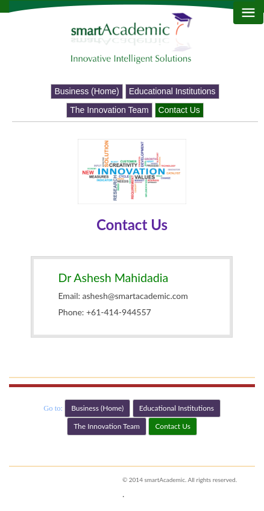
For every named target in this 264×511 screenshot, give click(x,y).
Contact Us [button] (179, 110)
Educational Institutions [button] (172, 91)
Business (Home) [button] (86, 91)
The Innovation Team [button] (109, 110)
